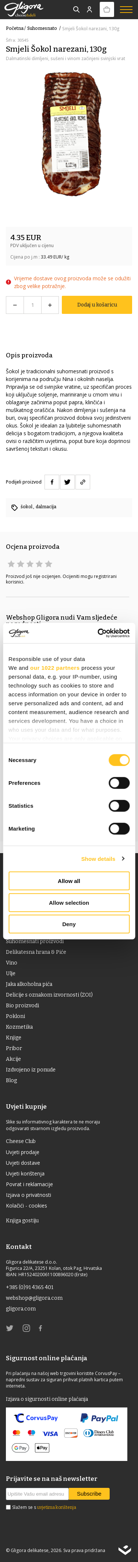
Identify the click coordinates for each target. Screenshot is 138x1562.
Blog (11, 1080)
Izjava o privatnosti (28, 1194)
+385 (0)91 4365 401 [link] (29, 1287)
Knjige (13, 1038)
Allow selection (69, 902)
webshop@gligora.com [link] (34, 1298)
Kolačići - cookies (26, 1205)
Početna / (16, 28)
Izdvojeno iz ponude (31, 1070)
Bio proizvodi (22, 1005)
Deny (69, 924)
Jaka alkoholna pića (29, 984)
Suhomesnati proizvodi (35, 941)
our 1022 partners (54, 668)
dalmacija (46, 506)
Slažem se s (44, 1507)
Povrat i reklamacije (29, 1184)
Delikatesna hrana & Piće (36, 952)
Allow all (69, 881)
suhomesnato (44, 28)
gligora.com (21, 1309)
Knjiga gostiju (22, 1221)
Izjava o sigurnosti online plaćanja (47, 1399)
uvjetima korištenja (56, 1507)
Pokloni (15, 1016)
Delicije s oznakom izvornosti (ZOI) (49, 995)
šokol (27, 506)
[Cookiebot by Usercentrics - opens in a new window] (98, 633)
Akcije (13, 1059)
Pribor (14, 1048)
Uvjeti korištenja (25, 1173)
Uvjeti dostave (23, 1162)
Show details (98, 858)
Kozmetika (19, 1027)
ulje (10, 973)
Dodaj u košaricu (97, 305)
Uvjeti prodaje (22, 1152)
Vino (11, 963)
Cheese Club (21, 1141)
